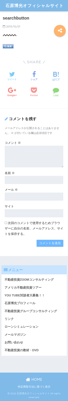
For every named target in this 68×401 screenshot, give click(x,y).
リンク (9, 319)
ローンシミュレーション (21, 326)
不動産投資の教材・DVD (22, 350)
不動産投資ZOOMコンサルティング (29, 279)
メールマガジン (15, 334)
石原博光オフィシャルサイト (34, 5)
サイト (9, 206)
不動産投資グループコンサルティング (31, 311)
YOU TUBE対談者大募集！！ (25, 295)
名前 (10, 173)
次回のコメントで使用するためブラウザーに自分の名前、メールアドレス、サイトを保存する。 (34, 228)
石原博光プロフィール (20, 303)
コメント (13, 143)
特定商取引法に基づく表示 (34, 386)
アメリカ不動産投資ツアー (23, 287)
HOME (34, 379)
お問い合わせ (14, 342)
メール (11, 189)
